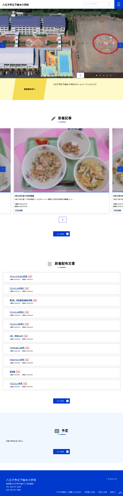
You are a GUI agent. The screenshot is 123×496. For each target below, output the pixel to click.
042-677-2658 (15, 486)
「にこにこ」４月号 (16, 383)
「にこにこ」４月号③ (17, 312)
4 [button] (107, 75)
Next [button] (120, 45)
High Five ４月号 (17, 359)
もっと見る (60, 234)
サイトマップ (112, 479)
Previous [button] (3, 45)
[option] (61, 43)
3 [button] (103, 75)
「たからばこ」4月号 (17, 347)
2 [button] (100, 75)
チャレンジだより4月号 (19, 276)
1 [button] (96, 75)
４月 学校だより (16, 336)
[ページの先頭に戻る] (120, 493)
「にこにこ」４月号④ (17, 288)
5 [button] (110, 75)
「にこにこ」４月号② (17, 324)
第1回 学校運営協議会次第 (21, 300)
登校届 (13, 371)
